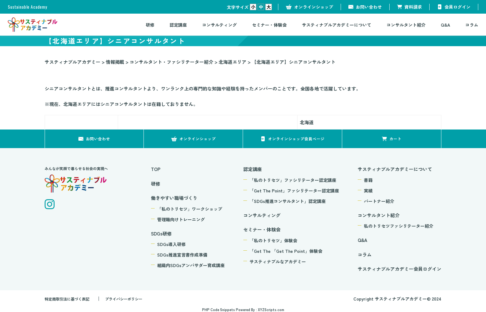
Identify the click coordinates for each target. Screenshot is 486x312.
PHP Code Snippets (218, 309)
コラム (471, 25)
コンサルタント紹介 (406, 25)
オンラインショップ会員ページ (296, 138)
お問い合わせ (369, 6)
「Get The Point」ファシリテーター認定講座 (294, 190)
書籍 (368, 180)
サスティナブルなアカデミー (278, 261)
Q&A (445, 25)
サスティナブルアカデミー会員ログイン (399, 269)
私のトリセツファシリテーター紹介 (398, 226)
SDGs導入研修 (171, 244)
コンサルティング (219, 25)
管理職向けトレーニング (181, 219)
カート (395, 138)
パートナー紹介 (379, 201)
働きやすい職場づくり (174, 198)
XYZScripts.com (271, 309)
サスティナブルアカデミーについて (336, 25)
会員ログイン (457, 6)
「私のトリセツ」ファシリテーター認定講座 (293, 180)
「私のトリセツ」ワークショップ (189, 209)
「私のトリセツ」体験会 (273, 240)
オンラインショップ (313, 6)
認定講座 (178, 25)
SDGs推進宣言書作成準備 (182, 255)
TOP (156, 169)
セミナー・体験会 (269, 25)
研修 (150, 25)
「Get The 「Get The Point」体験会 (286, 251)
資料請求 (413, 6)
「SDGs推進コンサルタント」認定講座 (288, 201)
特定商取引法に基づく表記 (71, 299)
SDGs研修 (161, 233)
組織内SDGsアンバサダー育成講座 (191, 265)
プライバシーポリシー (134, 299)
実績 (368, 190)
